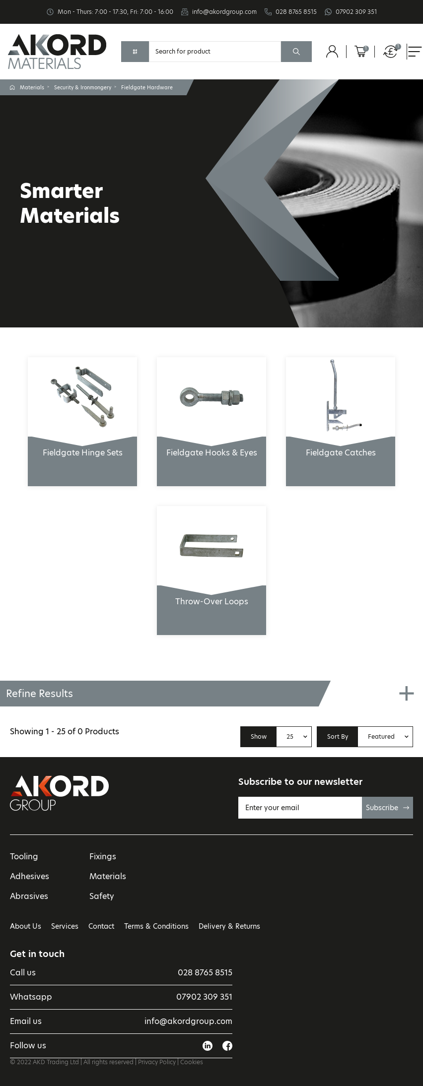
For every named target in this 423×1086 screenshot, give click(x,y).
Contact (101, 926)
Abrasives (29, 896)
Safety (101, 896)
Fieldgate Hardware (147, 87)
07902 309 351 (356, 12)
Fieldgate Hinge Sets (82, 447)
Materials (32, 87)
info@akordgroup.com (224, 12)
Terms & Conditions (156, 926)
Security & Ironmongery (82, 87)
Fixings (102, 856)
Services (64, 926)
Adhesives (29, 876)
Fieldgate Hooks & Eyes (211, 447)
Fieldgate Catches (340, 447)
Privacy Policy (157, 1062)
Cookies (191, 1062)
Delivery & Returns (229, 926)
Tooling (24, 856)
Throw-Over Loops (211, 596)
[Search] (215, 51)
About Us (25, 926)
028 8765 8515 (296, 12)
